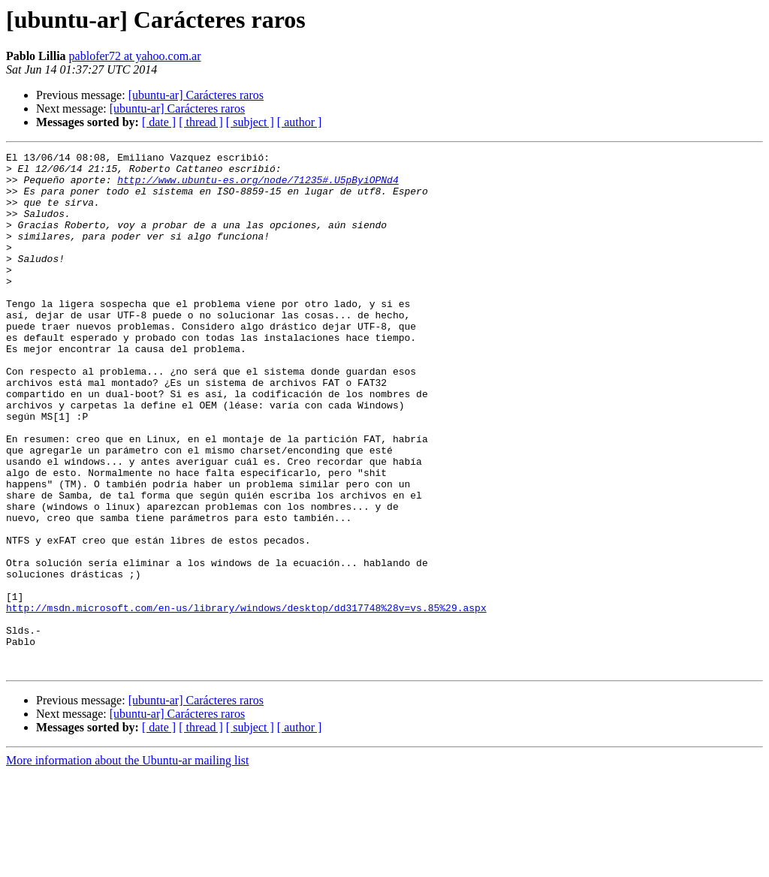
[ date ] (159, 122)
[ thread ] (201, 122)
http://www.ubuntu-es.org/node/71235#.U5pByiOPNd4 (257, 186)
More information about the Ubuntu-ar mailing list (127, 863)
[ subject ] (250, 122)
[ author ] (299, 122)
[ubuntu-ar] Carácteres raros (196, 95)
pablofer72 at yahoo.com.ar (135, 56)
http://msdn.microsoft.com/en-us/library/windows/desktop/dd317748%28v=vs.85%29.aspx (246, 700)
